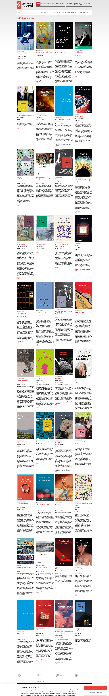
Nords (18, 442)
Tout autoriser (96, 676)
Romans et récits (20, 51)
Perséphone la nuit (22, 53)
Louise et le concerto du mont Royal (83, 504)
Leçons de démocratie (61, 244)
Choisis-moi (58, 569)
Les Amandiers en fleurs (43, 504)
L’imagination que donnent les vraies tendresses (64, 632)
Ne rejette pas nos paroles (43, 179)
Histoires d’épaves (41, 115)
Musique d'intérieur (22, 503)
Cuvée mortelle (59, 378)
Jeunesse (19, 177)
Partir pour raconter (80, 442)
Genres (62, 3)
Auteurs (43, 3)
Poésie (18, 242)
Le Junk (77, 245)
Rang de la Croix (79, 630)
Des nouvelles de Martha (82, 381)
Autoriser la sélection (96, 681)
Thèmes (57, 3)
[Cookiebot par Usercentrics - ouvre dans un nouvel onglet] (10, 693)
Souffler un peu (79, 116)
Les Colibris (20, 179)
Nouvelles (77, 114)
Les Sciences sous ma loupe (83, 180)
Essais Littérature (59, 117)
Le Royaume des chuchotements (60, 53)
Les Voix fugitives (80, 312)
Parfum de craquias (22, 380)
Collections (50, 3)
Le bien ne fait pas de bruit (44, 52)
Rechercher (42, 12)
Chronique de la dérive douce (25, 115)
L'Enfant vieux (40, 630)
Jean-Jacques (20, 633)
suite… (18, 69)
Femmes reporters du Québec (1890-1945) (63, 312)
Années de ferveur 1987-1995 (44, 442)
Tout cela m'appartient (81, 569)
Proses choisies (21, 244)
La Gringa (58, 504)
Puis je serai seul (21, 313)
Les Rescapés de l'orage (24, 567)
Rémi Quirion (79, 52)
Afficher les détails (88, 693)
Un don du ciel (40, 378)
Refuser (95, 686)
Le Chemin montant (42, 244)
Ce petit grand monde (42, 312)
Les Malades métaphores (62, 119)
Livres (38, 3)
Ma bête (57, 442)
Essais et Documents (79, 50)
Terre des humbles (41, 567)
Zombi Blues (59, 179)
